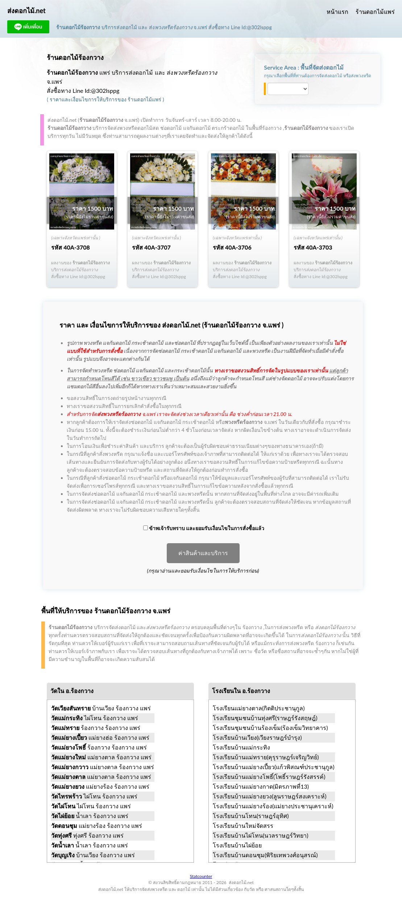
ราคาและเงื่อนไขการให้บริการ (83, 99)
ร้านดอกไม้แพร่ (375, 11)
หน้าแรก (337, 11)
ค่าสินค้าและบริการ (203, 553)
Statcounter (201, 876)
